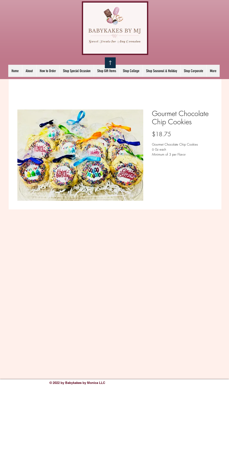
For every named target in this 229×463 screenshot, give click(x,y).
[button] (76, 71)
